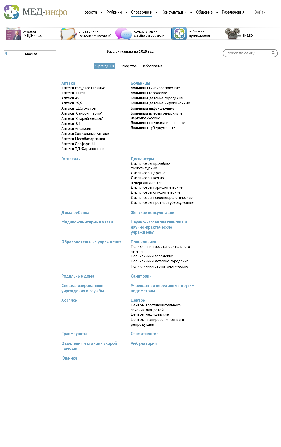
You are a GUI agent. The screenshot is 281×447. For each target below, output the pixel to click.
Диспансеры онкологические (155, 192)
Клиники (69, 358)
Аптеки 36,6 (71, 103)
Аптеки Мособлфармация (83, 138)
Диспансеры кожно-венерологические (148, 180)
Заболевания (152, 66)
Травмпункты (74, 333)
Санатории (141, 276)
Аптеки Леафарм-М (78, 143)
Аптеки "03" (71, 123)
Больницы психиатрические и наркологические (156, 115)
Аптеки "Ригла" (74, 92)
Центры (138, 300)
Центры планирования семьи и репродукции (157, 322)
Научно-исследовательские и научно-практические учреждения (159, 227)
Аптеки (68, 83)
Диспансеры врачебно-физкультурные (151, 166)
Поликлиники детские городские (160, 260)
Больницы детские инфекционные (160, 103)
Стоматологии (145, 333)
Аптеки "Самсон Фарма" (81, 113)
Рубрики (114, 12)
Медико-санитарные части (87, 222)
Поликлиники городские (152, 256)
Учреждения (104, 66)
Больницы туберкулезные (153, 127)
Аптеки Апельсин (76, 128)
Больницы (140, 83)
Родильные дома (77, 276)
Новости (89, 12)
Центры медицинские (150, 314)
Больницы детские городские (157, 98)
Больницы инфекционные (152, 108)
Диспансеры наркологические (157, 187)
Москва (21, 54)
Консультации (174, 12)
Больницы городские (149, 92)
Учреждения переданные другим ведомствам (162, 288)
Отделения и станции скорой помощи (89, 346)
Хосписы (69, 300)
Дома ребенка (75, 212)
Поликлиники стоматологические (159, 266)
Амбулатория (144, 343)
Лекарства (128, 66)
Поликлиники (143, 242)
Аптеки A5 (70, 98)
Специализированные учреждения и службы (82, 288)
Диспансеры (142, 158)
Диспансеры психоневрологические (162, 197)
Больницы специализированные (158, 122)
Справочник (141, 12)
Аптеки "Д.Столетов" (79, 108)
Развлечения (233, 12)
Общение (204, 12)
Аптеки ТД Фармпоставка (83, 148)
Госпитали (71, 158)
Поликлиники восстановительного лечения (160, 249)
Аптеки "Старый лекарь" (82, 118)
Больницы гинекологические (155, 87)
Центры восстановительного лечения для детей (156, 307)
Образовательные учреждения (91, 242)
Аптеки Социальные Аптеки (85, 133)
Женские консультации (152, 212)
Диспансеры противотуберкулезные (162, 202)
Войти (260, 12)
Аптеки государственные (83, 87)
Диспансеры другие (148, 172)
